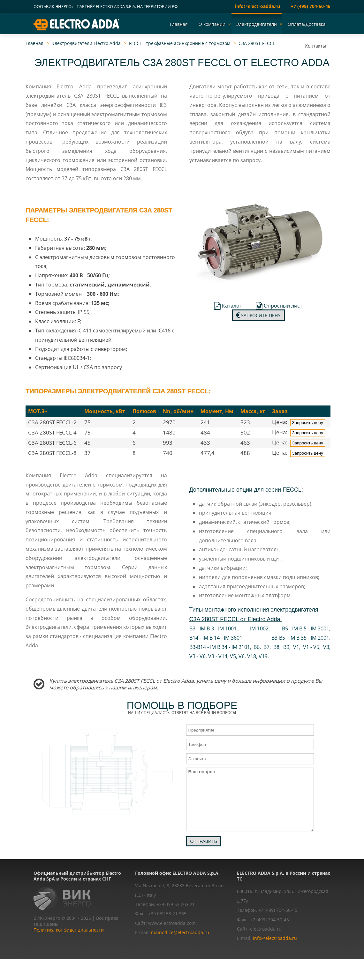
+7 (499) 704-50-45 (310, 6)
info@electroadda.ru (257, 6)
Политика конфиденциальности (69, 930)
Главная (179, 24)
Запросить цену (258, 315)
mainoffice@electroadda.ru (180, 932)
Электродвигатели (256, 24)
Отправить (203, 841)
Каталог (228, 305)
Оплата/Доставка (307, 24)
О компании (212, 24)
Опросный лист (279, 305)
